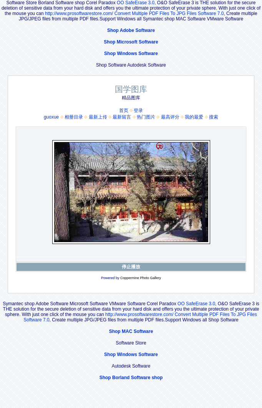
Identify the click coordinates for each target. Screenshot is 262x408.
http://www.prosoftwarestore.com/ (79, 13)
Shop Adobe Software (131, 30)
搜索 (213, 117)
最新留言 (122, 117)
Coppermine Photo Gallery (140, 278)
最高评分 (170, 117)
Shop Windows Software (131, 53)
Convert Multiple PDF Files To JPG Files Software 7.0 (169, 13)
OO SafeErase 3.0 (135, 2)
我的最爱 (194, 117)
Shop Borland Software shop (131, 377)
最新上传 (98, 117)
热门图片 (146, 117)
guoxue (51, 117)
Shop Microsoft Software (131, 42)
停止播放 (131, 266)
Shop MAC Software (131, 331)
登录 (138, 110)
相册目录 (74, 117)
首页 (123, 110)
